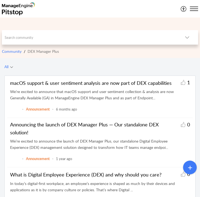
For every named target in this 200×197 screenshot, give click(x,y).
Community (12, 51)
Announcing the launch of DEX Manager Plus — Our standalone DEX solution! (84, 128)
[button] (184, 8)
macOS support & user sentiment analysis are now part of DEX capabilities (91, 83)
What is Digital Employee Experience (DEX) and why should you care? (86, 174)
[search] (89, 37)
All (6, 66)
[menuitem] (184, 8)
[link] (15, 111)
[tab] (8, 66)
